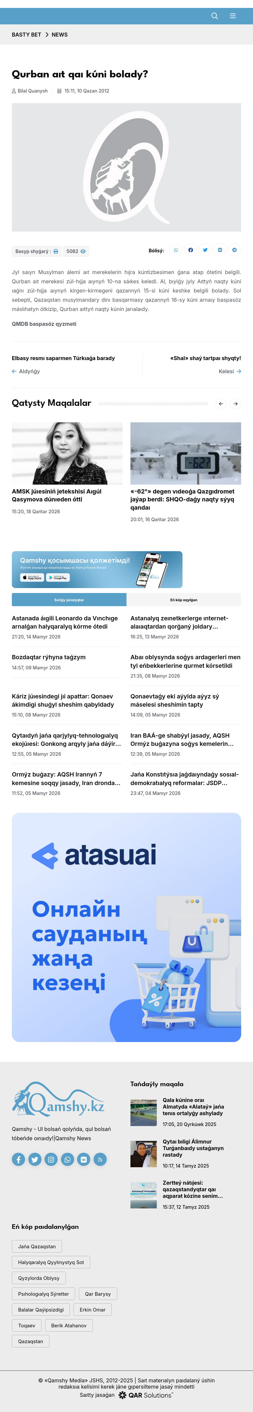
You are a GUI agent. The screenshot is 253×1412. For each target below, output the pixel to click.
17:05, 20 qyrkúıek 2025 (189, 1124)
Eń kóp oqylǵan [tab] (183, 600)
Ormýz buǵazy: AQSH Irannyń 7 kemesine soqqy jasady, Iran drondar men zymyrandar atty (64, 779)
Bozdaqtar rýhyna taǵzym (49, 657)
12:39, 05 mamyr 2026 (155, 754)
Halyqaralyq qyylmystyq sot (51, 1262)
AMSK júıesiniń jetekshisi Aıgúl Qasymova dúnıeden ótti (56, 495)
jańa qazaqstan (37, 1246)
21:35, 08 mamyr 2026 (155, 676)
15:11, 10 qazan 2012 (83, 91)
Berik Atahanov (69, 1325)
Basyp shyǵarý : (36, 251)
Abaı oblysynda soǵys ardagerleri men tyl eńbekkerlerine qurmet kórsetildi (185, 661)
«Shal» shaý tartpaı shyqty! (205, 358)
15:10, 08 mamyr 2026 (36, 715)
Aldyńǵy (26, 371)
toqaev (26, 1325)
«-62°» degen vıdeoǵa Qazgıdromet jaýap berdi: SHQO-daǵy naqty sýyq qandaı (182, 499)
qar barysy (98, 1294)
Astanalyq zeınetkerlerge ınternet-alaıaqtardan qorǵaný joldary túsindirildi (179, 623)
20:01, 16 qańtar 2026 (154, 519)
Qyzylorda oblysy (39, 1278)
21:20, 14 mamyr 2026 (36, 636)
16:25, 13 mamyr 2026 (154, 636)
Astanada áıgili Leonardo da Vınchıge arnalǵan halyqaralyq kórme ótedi (65, 622)
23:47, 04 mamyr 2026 (155, 793)
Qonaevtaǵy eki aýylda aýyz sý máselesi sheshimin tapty (174, 700)
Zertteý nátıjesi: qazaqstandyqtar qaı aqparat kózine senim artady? (190, 1189)
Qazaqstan (30, 1341)
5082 (76, 251)
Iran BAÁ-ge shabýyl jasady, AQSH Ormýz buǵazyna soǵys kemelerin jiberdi (180, 740)
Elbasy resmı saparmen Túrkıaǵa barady (63, 358)
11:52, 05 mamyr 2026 (36, 793)
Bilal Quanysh (30, 91)
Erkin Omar (93, 1310)
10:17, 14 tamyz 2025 (186, 1166)
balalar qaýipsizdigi (41, 1310)
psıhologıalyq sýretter (43, 1294)
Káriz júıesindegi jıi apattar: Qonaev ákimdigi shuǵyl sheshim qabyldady (63, 700)
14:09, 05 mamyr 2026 (155, 715)
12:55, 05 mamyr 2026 (36, 754)
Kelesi (230, 371)
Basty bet (26, 34)
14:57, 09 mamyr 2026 (36, 667)
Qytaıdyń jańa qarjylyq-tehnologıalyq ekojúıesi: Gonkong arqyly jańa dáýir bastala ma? (65, 740)
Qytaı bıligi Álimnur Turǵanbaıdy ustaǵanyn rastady (193, 1148)
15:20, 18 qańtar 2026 (36, 511)
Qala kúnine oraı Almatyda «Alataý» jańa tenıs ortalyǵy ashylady (193, 1106)
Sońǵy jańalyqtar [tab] (69, 600)
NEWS (60, 34)
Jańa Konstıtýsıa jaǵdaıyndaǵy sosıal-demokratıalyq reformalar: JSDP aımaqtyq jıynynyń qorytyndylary (184, 779)
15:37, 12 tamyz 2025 (186, 1207)
